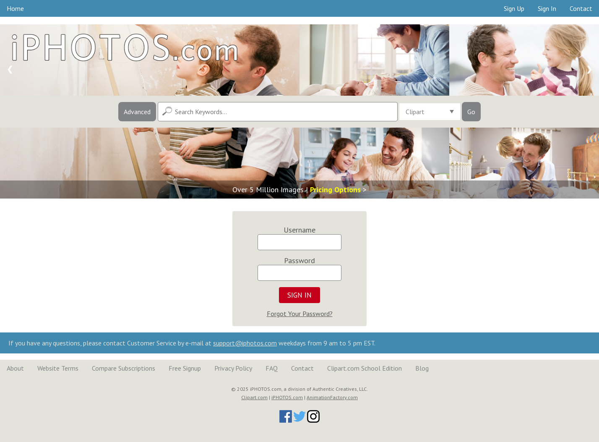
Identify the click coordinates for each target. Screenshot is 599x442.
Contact (581, 8)
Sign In (547, 8)
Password (299, 260)
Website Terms (57, 368)
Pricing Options (335, 189)
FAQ (272, 368)
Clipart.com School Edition (364, 368)
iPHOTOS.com (287, 397)
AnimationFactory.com (332, 397)
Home (15, 8)
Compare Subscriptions (123, 368)
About (15, 368)
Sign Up (514, 8)
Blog (422, 368)
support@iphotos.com (245, 343)
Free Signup (185, 368)
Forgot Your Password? (300, 313)
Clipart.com (254, 397)
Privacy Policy (233, 368)
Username (299, 230)
